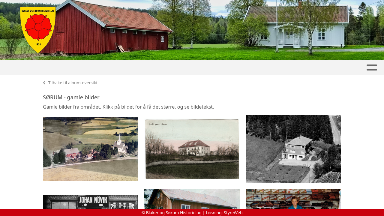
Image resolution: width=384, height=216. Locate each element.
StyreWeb (233, 212)
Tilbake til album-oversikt (70, 83)
